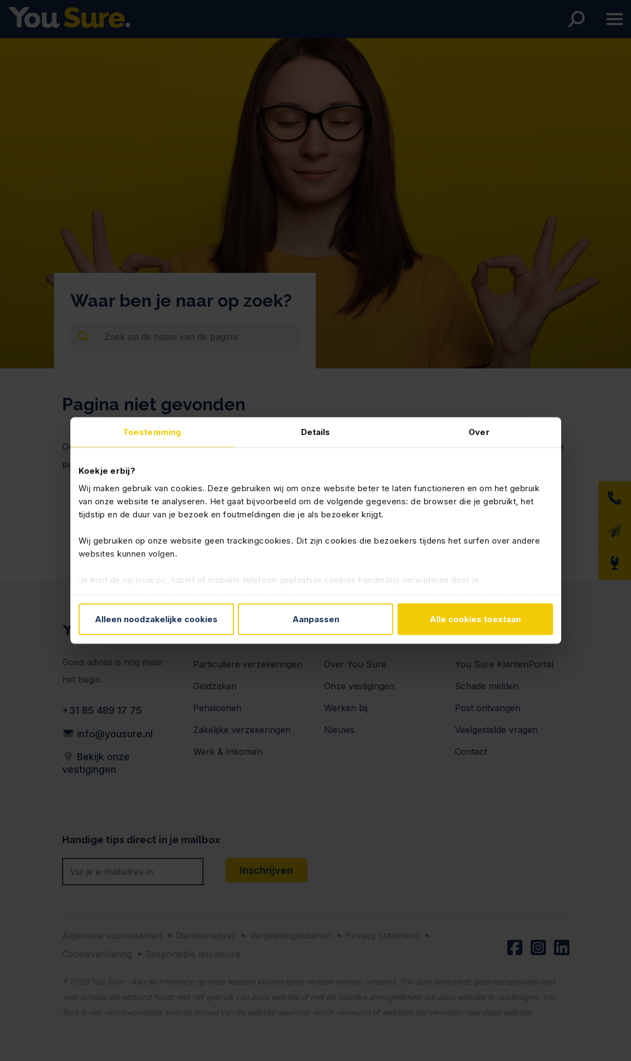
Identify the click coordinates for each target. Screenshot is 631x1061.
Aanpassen (315, 619)
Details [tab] (315, 432)
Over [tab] (478, 432)
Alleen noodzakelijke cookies (156, 619)
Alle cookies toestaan (475, 619)
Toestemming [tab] (152, 432)
